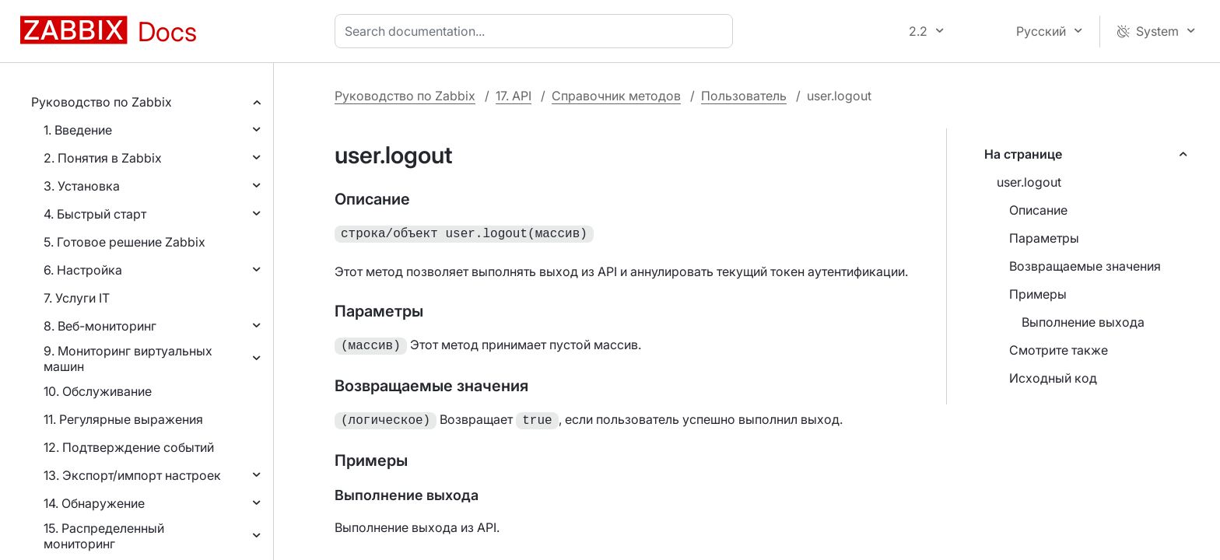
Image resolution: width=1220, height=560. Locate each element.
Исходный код (1053, 378)
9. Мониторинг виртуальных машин (128, 358)
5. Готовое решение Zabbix (124, 242)
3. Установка (82, 186)
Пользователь (744, 95)
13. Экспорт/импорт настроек (132, 475)
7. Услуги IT (77, 298)
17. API (513, 95)
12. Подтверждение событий (129, 447)
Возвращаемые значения (1085, 266)
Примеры (1038, 294)
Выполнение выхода (1083, 322)
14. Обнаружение (94, 503)
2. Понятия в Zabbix (103, 158)
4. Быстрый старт (95, 214)
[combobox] (537, 31)
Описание (1038, 210)
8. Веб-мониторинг (100, 326)
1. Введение (78, 130)
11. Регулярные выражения (123, 419)
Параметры (1044, 238)
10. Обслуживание (98, 391)
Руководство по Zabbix (101, 102)
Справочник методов (616, 95)
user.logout (1029, 182)
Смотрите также (1058, 350)
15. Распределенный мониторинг (104, 535)
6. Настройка (83, 270)
